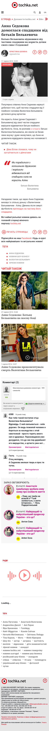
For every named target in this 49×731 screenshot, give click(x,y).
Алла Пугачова (10, 622)
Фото (20, 637)
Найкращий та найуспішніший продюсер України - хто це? (30, 514)
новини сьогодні (11, 653)
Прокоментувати (15, 447)
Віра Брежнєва (10, 628)
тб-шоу (27, 660)
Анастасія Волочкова (31, 622)
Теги (5, 613)
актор (17, 641)
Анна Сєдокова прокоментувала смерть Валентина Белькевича (22, 368)
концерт (25, 647)
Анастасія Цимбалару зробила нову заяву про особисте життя (30, 489)
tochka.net (15, 223)
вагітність (39, 641)
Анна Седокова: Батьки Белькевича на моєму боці (18, 316)
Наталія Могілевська (13, 634)
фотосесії (34, 663)
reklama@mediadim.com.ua (38, 704)
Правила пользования (8, 717)
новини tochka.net (12, 650)
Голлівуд (25, 628)
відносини (19, 644)
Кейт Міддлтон (10, 631)
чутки (5, 666)
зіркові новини (16, 263)
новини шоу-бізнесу (19, 256)
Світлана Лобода (35, 634)
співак (6, 660)
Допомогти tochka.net (25, 19)
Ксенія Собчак (28, 631)
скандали (33, 656)
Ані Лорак (29, 625)
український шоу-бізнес (14, 663)
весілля (6, 644)
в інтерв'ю (35, 129)
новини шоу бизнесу (32, 653)
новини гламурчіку (33, 650)
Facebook (26, 238)
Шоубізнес (7, 64)
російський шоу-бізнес (14, 656)
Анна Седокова (16, 253)
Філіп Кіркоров (33, 637)
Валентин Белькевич (19, 260)
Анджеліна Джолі (12, 625)
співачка (16, 660)
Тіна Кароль (9, 637)
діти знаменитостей (37, 644)
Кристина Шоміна (18, 51)
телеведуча (40, 660)
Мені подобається (32, 447)
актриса (27, 641)
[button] (39, 12)
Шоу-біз (7, 641)
